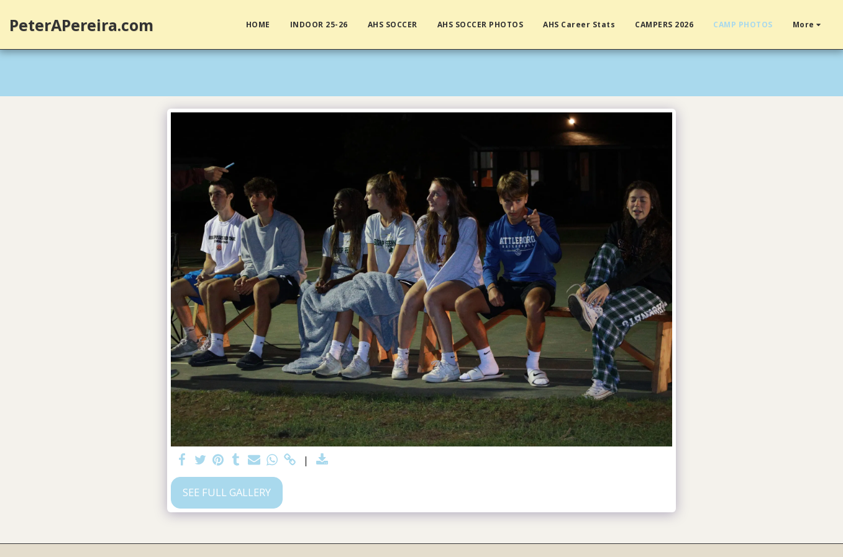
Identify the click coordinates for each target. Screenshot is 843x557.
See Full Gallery (227, 492)
